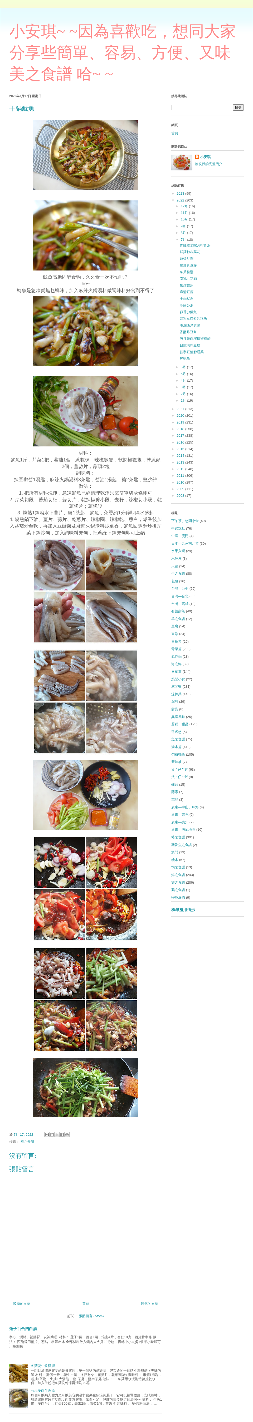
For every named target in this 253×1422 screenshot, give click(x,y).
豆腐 (174, 626)
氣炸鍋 (176, 656)
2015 (181, 449)
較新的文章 (21, 1304)
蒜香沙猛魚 (188, 312)
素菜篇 (176, 671)
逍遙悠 (176, 732)
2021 (181, 409)
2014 (181, 455)
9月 (184, 226)
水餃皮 (176, 558)
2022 (181, 200)
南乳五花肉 (188, 279)
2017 (181, 435)
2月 (184, 394)
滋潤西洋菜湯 (190, 325)
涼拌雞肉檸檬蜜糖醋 (195, 339)
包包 (174, 581)
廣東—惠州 (179, 822)
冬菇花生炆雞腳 (43, 1366)
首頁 (85, 1304)
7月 (184, 240)
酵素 (174, 792)
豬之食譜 (178, 837)
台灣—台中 (179, 589)
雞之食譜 (178, 882)
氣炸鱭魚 (186, 285)
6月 (184, 367)
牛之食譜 (178, 573)
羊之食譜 (178, 619)
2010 (181, 482)
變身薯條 (178, 897)
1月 (184, 400)
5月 (184, 374)
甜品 (174, 709)
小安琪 (205, 157)
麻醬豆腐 (186, 292)
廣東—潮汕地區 (183, 829)
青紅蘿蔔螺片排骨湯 (195, 245)
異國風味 (178, 717)
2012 (181, 469)
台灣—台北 (179, 596)
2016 (181, 442)
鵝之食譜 (178, 890)
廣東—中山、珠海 (185, 807)
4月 (184, 380)
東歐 (174, 634)
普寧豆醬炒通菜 (192, 352)
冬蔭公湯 (186, 305)
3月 (184, 387)
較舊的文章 (149, 1304)
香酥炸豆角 (188, 332)
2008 (181, 496)
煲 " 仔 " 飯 (179, 777)
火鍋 (174, 566)
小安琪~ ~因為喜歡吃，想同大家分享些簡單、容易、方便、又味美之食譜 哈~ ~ (122, 53)
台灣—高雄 (179, 604)
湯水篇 (176, 747)
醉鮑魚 (185, 359)
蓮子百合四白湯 (23, 1328)
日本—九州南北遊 (185, 543)
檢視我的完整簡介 (208, 164)
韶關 (174, 799)
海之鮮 (176, 664)
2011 (181, 476)
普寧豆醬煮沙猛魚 (193, 319)
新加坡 (176, 762)
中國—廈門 (179, 536)
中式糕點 (178, 528)
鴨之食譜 (178, 867)
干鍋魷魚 (186, 299)
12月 (185, 206)
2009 (181, 489)
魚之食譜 (178, 739)
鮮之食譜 (27, 1142)
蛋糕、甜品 (179, 724)
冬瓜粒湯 (186, 272)
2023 (181, 193)
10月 (185, 219)
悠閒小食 (178, 679)
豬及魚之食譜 (181, 845)
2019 (181, 422)
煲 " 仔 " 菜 (179, 769)
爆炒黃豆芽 (188, 265)
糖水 (174, 860)
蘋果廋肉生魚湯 (43, 1391)
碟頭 (174, 784)
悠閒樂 (176, 686)
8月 (184, 233)
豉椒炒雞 (186, 258)
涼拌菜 (176, 694)
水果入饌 (178, 551)
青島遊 (176, 641)
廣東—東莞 (179, 814)
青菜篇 (176, 649)
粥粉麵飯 (178, 754)
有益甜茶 (178, 611)
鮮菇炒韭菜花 (190, 252)
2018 (181, 429)
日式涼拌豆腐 (190, 345)
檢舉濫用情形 (183, 909)
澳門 (174, 852)
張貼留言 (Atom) (91, 1316)
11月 (185, 213)
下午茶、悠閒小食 (185, 521)
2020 (181, 415)
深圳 (174, 701)
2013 (181, 462)
